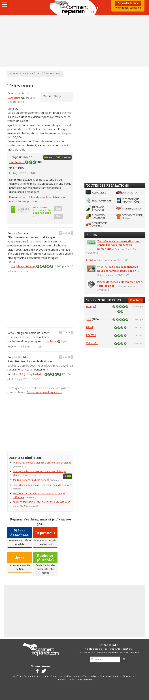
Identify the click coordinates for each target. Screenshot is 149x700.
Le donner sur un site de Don (19, 567)
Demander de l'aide (128, 3)
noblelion (51, 341)
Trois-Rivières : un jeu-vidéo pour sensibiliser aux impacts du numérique (118, 245)
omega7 (91, 306)
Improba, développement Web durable (76, 676)
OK (123, 659)
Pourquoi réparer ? (124, 249)
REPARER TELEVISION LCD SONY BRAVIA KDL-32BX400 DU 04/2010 (41, 504)
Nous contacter (84, 680)
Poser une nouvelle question (44, 392)
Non (59, 216)
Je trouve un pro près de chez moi (45, 542)
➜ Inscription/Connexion (128, 8)
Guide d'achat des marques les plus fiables (45, 569)
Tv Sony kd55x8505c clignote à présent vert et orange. (42, 463)
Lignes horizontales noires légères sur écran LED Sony (41, 485)
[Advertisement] (74, 40)
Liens (89, 260)
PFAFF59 (91, 335)
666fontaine (14, 98)
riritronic (17, 162)
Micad (89, 327)
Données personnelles (110, 676)
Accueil (74, 7)
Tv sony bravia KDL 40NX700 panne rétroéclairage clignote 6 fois (39, 473)
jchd (88, 319)
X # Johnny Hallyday (23, 266)
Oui (58, 209)
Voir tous (136, 300)
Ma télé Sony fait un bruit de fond (31, 480)
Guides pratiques (105, 260)
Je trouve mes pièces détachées (19, 542)
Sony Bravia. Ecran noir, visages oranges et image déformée (39, 495)
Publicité (61, 680)
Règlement (128, 676)
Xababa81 (92, 343)
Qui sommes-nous (33, 676)
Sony (57, 96)
